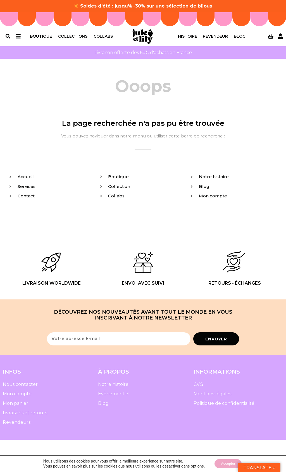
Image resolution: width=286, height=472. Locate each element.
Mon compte (17, 397)
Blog (240, 37)
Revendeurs (16, 426)
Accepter (228, 463)
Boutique (41, 37)
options (194, 466)
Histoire (187, 37)
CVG (198, 388)
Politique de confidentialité (224, 407)
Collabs (103, 37)
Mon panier (15, 407)
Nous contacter (20, 388)
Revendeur (215, 37)
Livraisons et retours (25, 416)
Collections (72, 37)
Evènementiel (114, 397)
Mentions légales (212, 397)
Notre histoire (113, 388)
